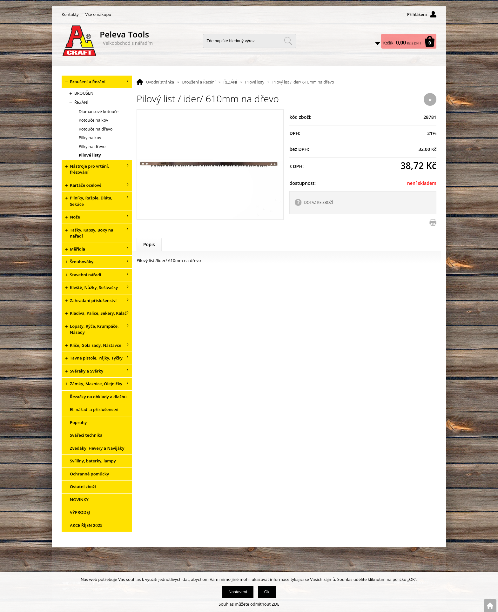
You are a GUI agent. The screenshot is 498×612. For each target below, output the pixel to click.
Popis (149, 244)
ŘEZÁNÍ (230, 82)
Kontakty (70, 14)
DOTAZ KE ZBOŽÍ (318, 202)
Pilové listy (254, 82)
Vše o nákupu (98, 14)
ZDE (275, 604)
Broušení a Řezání (198, 82)
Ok (267, 591)
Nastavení (238, 591)
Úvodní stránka (160, 82)
